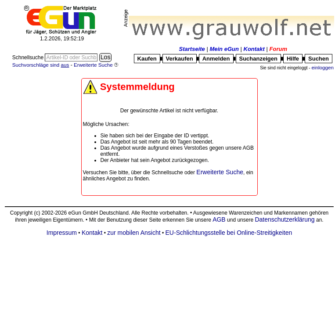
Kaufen (147, 58)
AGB (219, 219)
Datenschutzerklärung (284, 219)
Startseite (192, 49)
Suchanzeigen (258, 58)
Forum (278, 49)
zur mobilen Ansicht (133, 232)
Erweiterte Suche (219, 172)
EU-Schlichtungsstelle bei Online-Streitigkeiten (229, 232)
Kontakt (254, 49)
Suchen (318, 58)
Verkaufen (179, 58)
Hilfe (293, 58)
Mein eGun (223, 49)
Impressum (62, 232)
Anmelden (216, 58)
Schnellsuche (28, 57)
